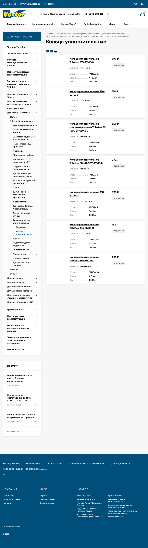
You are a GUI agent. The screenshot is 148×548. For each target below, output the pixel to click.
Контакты (49, 4)
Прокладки (18, 151)
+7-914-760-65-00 (33, 463)
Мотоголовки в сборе (23, 155)
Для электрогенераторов (19, 291)
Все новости (15, 431)
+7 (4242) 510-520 (55, 463)
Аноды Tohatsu (20, 202)
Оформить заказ (47, 503)
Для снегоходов (15, 278)
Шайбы (16, 187)
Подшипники (19, 254)
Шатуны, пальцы (21, 258)
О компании (9, 4)
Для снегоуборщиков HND (20, 302)
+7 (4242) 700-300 (94, 14)
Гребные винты (115, 496)
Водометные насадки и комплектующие (87, 510)
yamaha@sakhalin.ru (120, 463)
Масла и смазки (115, 517)
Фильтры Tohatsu (21, 250)
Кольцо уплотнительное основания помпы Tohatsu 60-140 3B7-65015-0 (88, 127)
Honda (13, 117)
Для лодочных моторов (113, 34)
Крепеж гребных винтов (25, 125)
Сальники (21, 227)
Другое (16, 238)
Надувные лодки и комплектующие (116, 500)
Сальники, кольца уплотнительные (87, 36)
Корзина (44, 496)
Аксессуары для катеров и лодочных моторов (120, 506)
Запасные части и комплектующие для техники (77, 34)
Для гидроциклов (15, 282)
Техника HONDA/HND (86, 499)
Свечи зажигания (16, 108)
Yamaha (14, 269)
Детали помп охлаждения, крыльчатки (19, 195)
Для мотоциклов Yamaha (19, 286)
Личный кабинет (47, 499)
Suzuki (13, 274)
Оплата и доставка (30, 4)
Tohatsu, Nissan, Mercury (56, 36)
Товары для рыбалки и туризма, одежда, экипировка (122, 512)
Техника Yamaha (84, 496)
